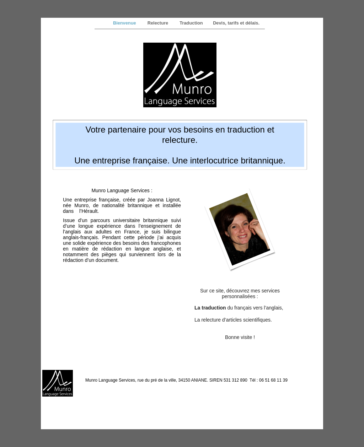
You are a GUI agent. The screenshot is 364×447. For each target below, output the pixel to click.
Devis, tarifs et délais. (236, 23)
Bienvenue (126, 23)
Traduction (192, 23)
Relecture (159, 23)
